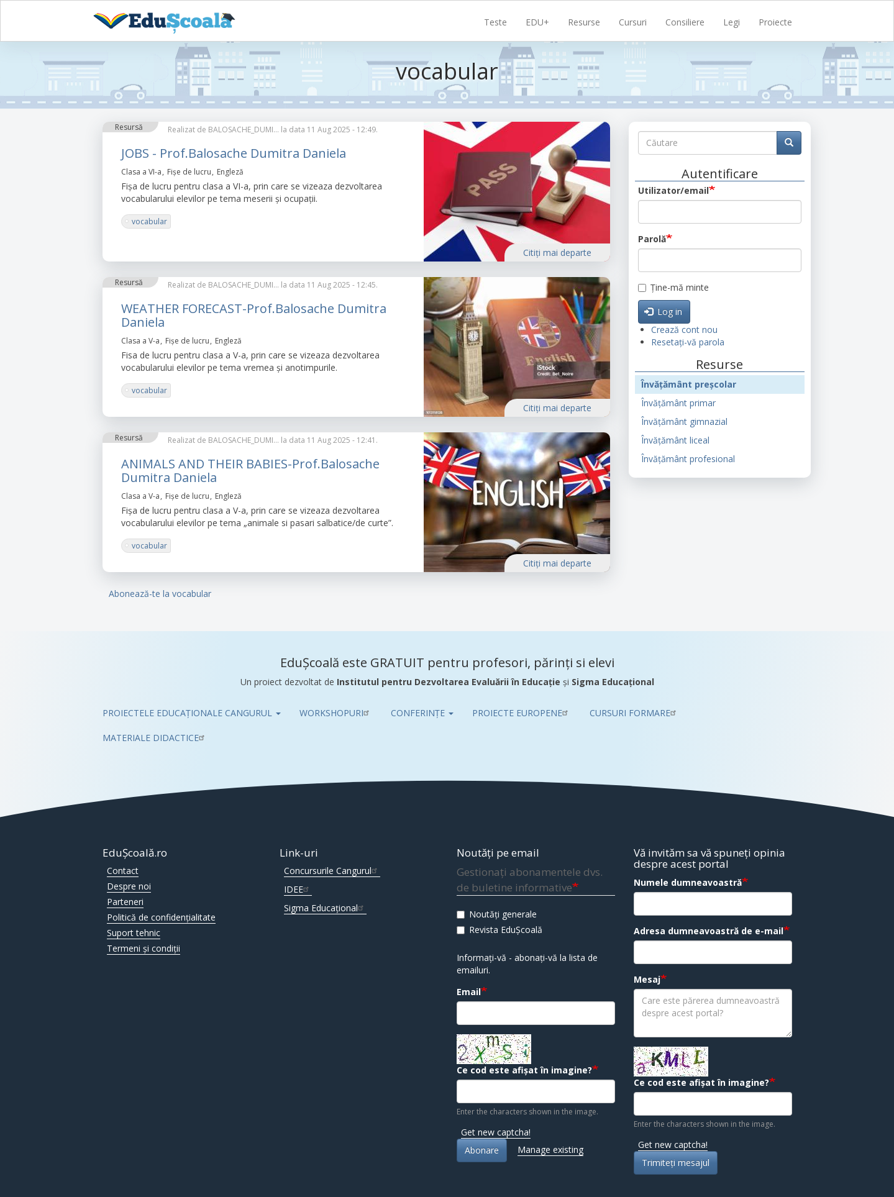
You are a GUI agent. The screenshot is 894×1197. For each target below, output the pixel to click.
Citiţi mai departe (557, 252)
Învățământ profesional (688, 459)
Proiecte (775, 22)
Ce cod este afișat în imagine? (524, 1070)
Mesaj (647, 979)
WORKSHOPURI (335, 713)
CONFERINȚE (422, 713)
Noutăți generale (497, 914)
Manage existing (550, 1149)
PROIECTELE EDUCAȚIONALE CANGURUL (192, 713)
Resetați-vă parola (687, 342)
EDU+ (537, 22)
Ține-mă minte (673, 287)
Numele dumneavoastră (688, 882)
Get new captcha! (496, 1132)
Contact (123, 870)
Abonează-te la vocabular (160, 593)
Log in (663, 311)
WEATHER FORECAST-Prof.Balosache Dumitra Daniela (253, 315)
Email (469, 992)
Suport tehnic (133, 933)
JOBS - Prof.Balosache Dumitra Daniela (233, 153)
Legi (731, 22)
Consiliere (685, 22)
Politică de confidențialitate (161, 917)
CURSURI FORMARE (634, 713)
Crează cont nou (684, 329)
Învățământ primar (678, 403)
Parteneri (125, 902)
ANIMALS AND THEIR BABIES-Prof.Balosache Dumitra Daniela (250, 470)
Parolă (652, 239)
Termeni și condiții (143, 948)
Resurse (584, 22)
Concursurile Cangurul (332, 870)
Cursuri (633, 22)
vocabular (149, 221)
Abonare (482, 1150)
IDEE (298, 889)
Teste (495, 22)
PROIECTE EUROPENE (521, 713)
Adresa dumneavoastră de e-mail (708, 931)
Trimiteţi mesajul (675, 1162)
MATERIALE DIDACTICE (155, 738)
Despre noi (129, 886)
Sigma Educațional (325, 908)
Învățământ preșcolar (688, 384)
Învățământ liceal (675, 440)
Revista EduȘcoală (499, 929)
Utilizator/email (673, 190)
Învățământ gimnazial (684, 421)
